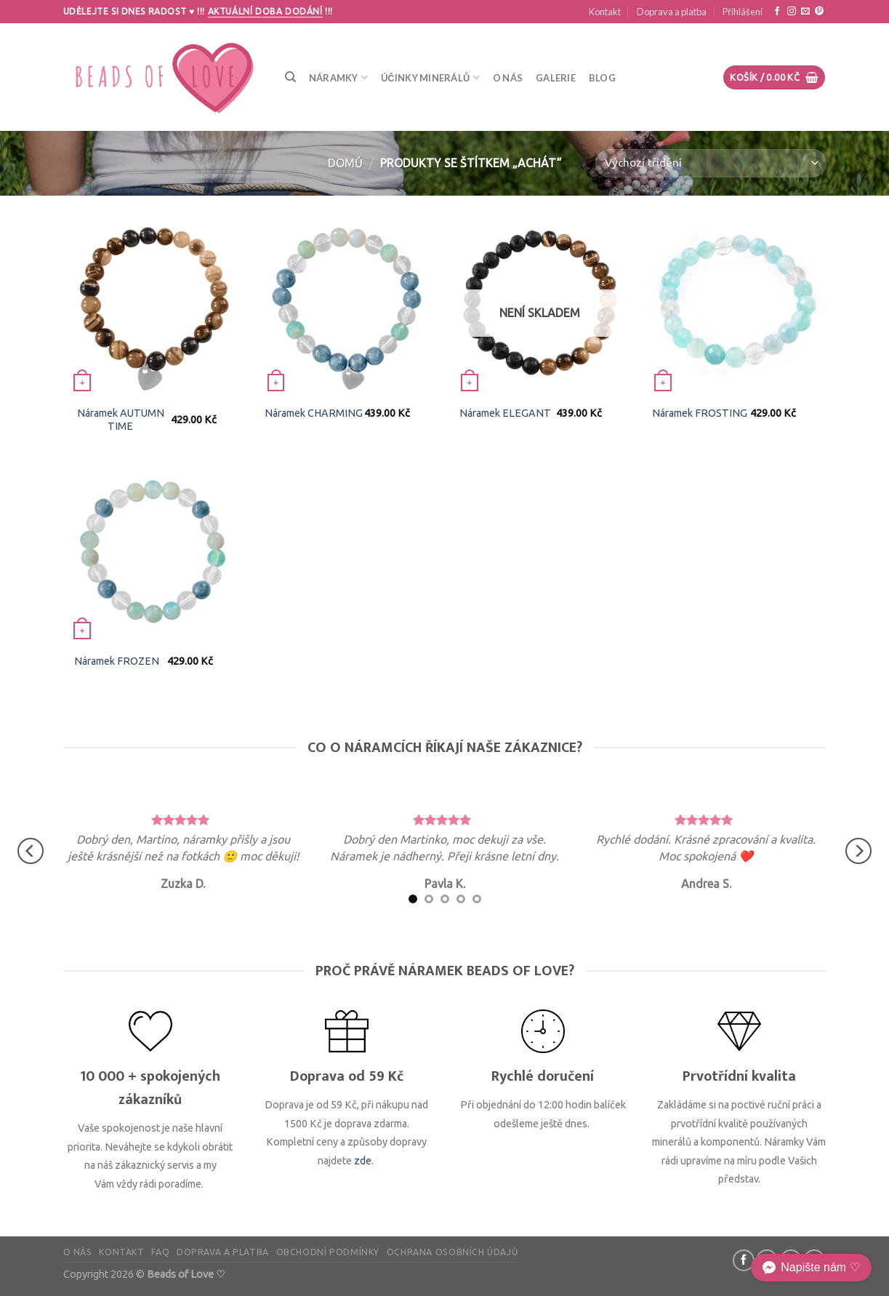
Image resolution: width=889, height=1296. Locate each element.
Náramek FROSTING (699, 413)
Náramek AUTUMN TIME (120, 420)
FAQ (160, 1252)
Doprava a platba (672, 11)
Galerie (556, 78)
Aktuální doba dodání (265, 11)
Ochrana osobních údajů (452, 1252)
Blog (602, 78)
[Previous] (30, 850)
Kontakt (605, 11)
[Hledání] (290, 77)
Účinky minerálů (430, 77)
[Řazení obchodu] (710, 163)
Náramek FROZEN (116, 661)
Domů (345, 162)
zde (362, 1161)
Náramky (338, 77)
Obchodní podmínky (327, 1252)
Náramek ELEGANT (505, 413)
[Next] (858, 850)
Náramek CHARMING (314, 413)
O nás (508, 78)
